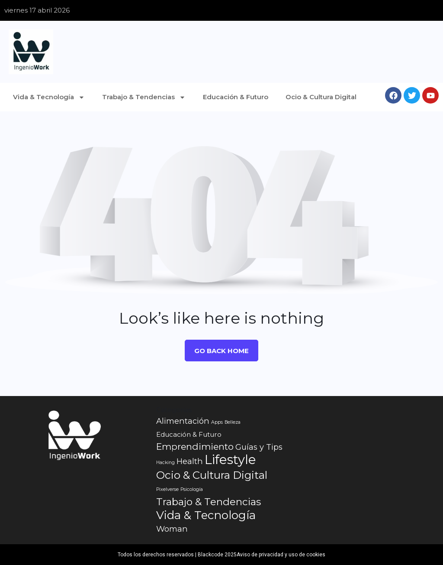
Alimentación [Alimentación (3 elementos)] (182, 421)
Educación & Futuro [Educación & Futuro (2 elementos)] (189, 434)
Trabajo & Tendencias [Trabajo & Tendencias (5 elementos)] (208, 502)
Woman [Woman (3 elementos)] (172, 529)
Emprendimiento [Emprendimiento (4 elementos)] (195, 446)
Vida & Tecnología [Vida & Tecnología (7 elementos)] (206, 515)
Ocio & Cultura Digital (321, 97)
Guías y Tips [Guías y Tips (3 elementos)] (258, 447)
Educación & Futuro (235, 97)
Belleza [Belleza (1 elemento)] (233, 422)
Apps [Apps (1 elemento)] (217, 422)
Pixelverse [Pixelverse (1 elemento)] (167, 489)
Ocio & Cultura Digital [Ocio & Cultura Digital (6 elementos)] (211, 475)
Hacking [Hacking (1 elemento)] (165, 462)
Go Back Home (221, 351)
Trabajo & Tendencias (144, 97)
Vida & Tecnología (49, 97)
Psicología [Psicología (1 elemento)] (191, 489)
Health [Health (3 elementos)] (190, 461)
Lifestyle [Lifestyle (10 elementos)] (230, 460)
